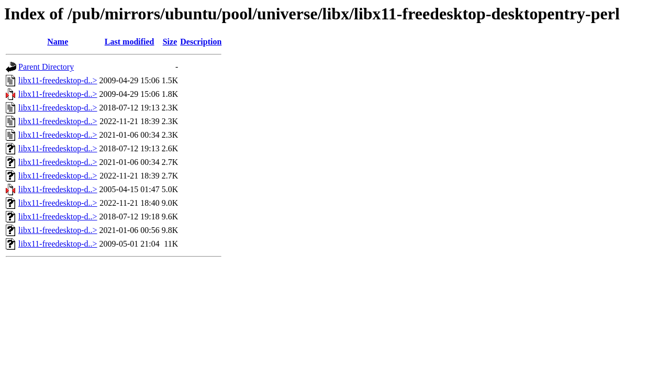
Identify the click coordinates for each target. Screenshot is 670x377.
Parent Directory (46, 66)
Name (57, 41)
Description (200, 41)
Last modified (129, 41)
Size (170, 41)
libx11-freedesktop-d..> (57, 80)
